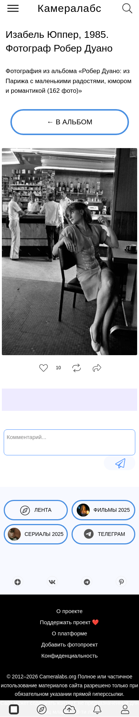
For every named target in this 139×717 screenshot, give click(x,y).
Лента (36, 510)
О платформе (69, 633)
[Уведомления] (97, 709)
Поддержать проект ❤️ (69, 622)
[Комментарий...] (69, 441)
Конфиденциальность (69, 655)
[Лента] (41, 709)
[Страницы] (14, 709)
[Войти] (125, 709)
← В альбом (69, 122)
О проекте (69, 611)
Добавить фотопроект (69, 644)
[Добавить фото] (69, 709)
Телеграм (103, 534)
